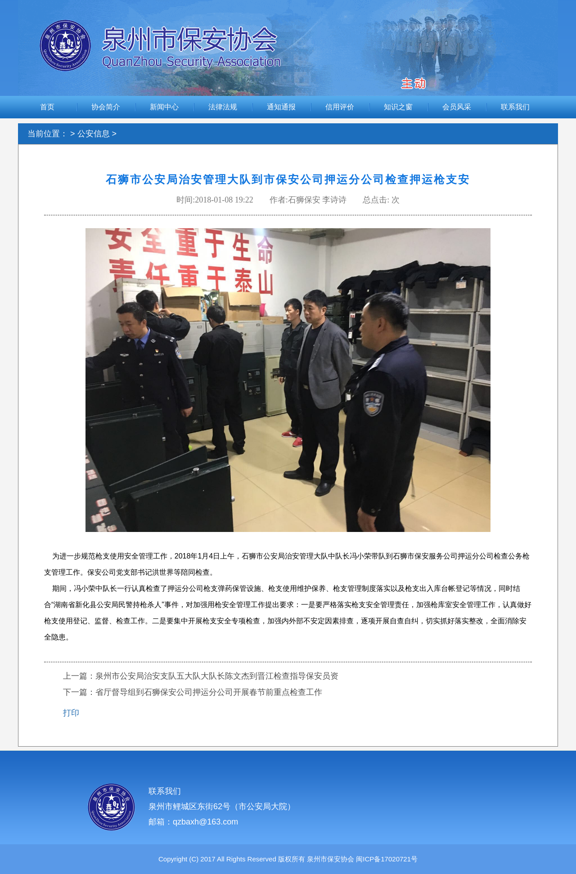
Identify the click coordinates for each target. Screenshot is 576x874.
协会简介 (105, 107)
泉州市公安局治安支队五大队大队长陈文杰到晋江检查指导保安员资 (216, 675)
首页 (47, 107)
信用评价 (339, 107)
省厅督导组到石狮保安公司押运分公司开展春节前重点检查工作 (208, 692)
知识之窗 (398, 107)
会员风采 (456, 107)
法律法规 (222, 107)
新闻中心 (164, 107)
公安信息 (93, 133)
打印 (71, 712)
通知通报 (281, 107)
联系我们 (515, 107)
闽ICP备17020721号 (386, 859)
